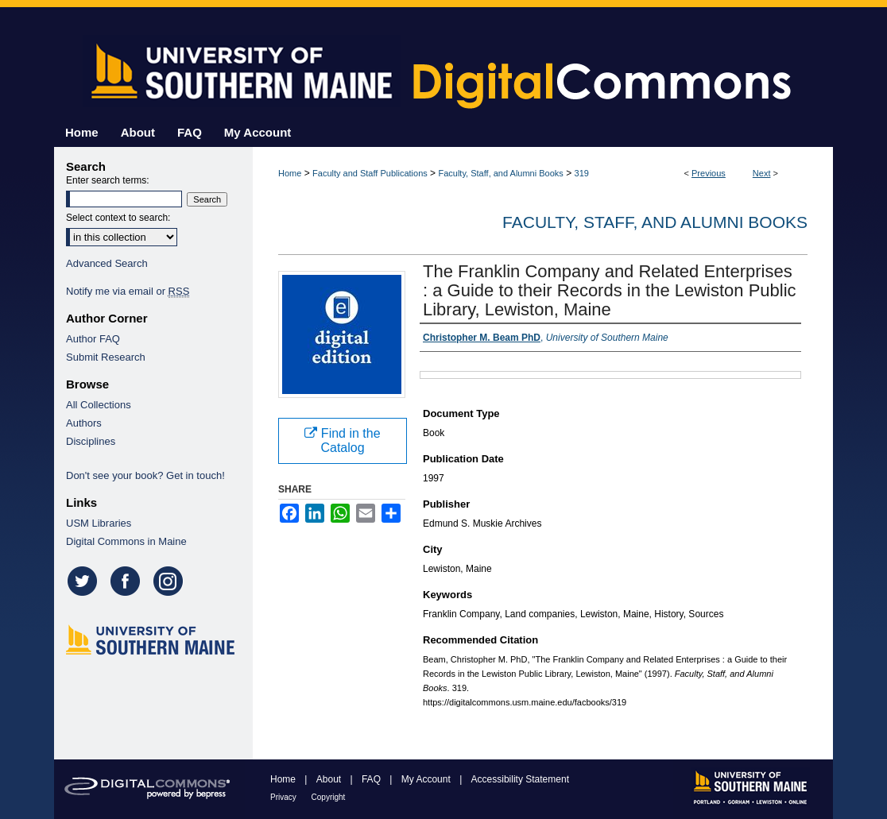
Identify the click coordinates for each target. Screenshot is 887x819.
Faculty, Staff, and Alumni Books (500, 173)
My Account (427, 779)
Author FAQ (93, 339)
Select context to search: (118, 217)
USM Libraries (98, 523)
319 (582, 173)
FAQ (372, 779)
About (330, 779)
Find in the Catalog (342, 440)
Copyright (329, 797)
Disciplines (90, 441)
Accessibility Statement (520, 779)
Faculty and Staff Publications (370, 173)
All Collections (98, 405)
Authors (84, 423)
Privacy (284, 797)
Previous (708, 173)
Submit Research (105, 357)
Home (289, 173)
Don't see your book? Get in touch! (145, 475)
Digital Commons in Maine (126, 541)
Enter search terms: (107, 180)
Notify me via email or (127, 291)
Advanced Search (107, 263)
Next (762, 173)
